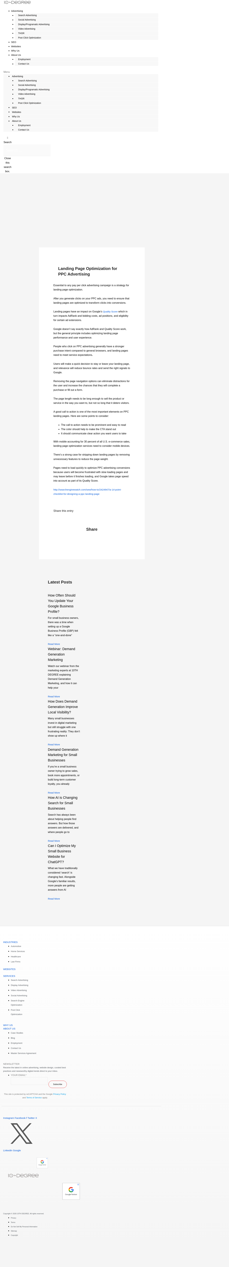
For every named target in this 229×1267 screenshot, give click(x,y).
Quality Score (110, 312)
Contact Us (20, 64)
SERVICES (9, 997)
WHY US (8, 1046)
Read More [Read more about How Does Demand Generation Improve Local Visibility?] (54, 755)
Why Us (15, 116)
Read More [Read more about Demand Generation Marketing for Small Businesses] (54, 808)
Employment (21, 59)
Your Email (18, 1096)
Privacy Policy (59, 1115)
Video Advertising (23, 29)
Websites (15, 112)
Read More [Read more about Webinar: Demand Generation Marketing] (54, 696)
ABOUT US (9, 1049)
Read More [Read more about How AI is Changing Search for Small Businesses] (54, 862)
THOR (18, 33)
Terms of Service (34, 1119)
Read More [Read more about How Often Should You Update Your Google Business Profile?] (54, 644)
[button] (80, 72)
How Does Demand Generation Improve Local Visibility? (60, 712)
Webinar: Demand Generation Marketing (63, 654)
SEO (13, 107)
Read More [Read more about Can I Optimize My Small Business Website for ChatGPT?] (54, 919)
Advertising (17, 11)
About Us (16, 55)
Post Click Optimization (26, 38)
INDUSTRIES (10, 963)
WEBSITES (9, 990)
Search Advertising (24, 15)
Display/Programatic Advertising (30, 24)
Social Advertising (24, 20)
